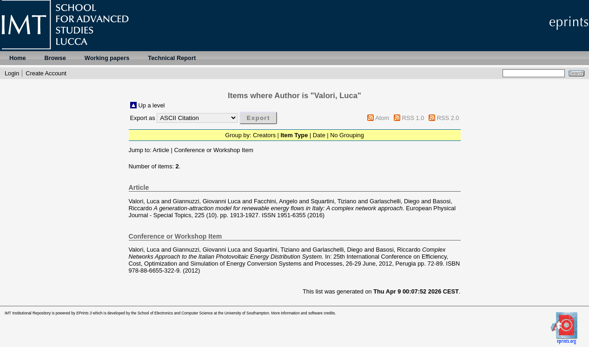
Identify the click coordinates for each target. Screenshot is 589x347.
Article (160, 150)
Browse (55, 57)
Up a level (152, 105)
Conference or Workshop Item (213, 150)
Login (12, 73)
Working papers (107, 57)
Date (319, 135)
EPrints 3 (84, 313)
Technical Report (172, 57)
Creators (264, 135)
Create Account (46, 73)
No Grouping (347, 135)
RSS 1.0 (413, 117)
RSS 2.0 (448, 117)
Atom (382, 117)
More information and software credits (303, 313)
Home (17, 57)
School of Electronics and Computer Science (175, 313)
